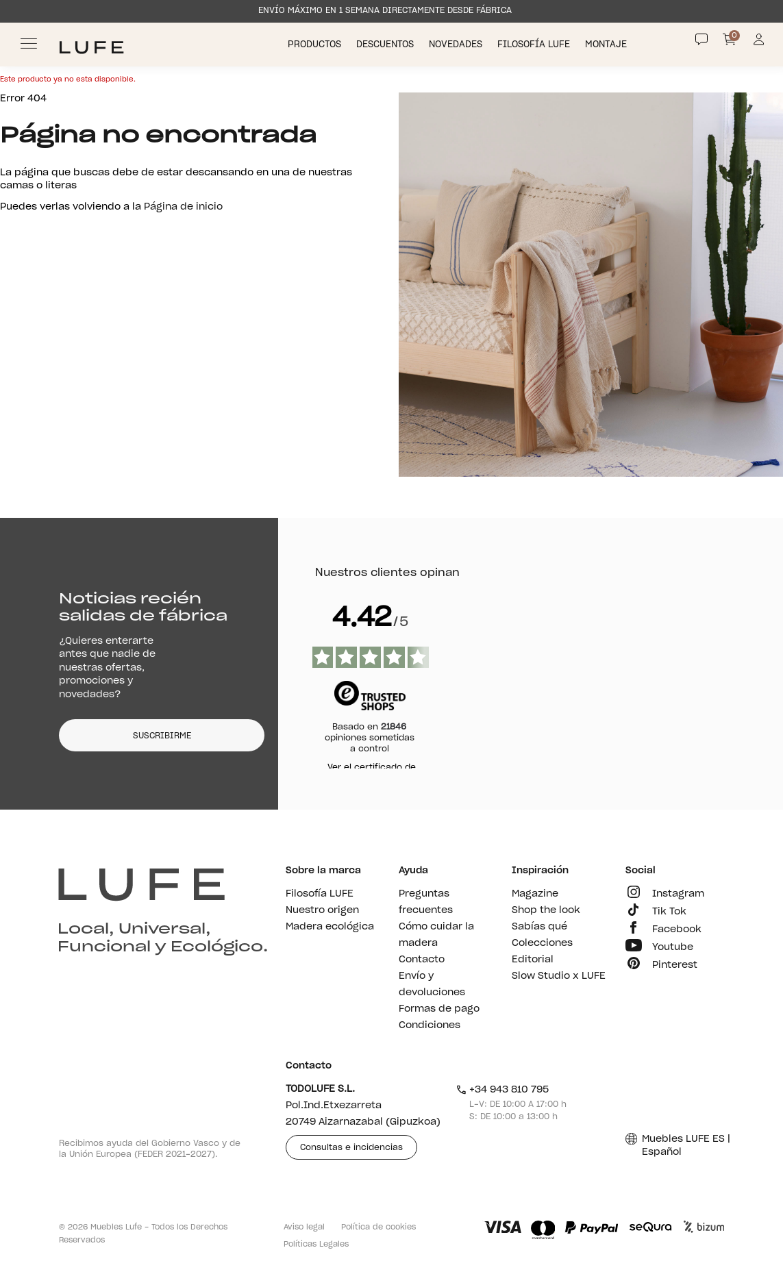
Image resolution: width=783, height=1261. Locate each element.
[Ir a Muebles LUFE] (91, 47)
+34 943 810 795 (502, 1090)
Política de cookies (378, 1227)
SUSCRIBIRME (162, 736)
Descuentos (386, 44)
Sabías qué (539, 927)
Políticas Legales (316, 1244)
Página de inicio (183, 207)
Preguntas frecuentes (426, 902)
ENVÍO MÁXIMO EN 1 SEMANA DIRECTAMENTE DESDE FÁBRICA (385, 10)
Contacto (422, 959)
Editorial (533, 959)
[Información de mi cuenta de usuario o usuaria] (758, 43)
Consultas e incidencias (351, 1147)
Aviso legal (304, 1227)
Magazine (535, 894)
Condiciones (429, 1025)
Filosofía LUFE (535, 44)
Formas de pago (439, 1009)
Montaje (607, 44)
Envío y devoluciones (432, 984)
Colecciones (542, 943)
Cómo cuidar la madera (436, 935)
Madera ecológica (330, 927)
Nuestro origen (322, 910)
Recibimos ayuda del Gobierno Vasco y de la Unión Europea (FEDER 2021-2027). (149, 1148)
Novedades (457, 44)
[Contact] (701, 40)
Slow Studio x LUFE (559, 976)
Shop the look (546, 910)
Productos (316, 44)
